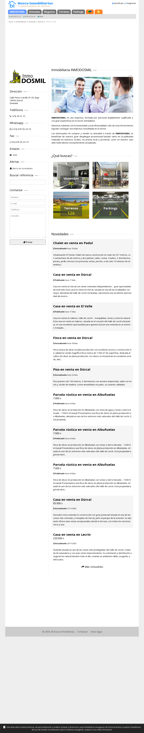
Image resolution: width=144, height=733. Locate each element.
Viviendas (34, 11)
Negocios (49, 11)
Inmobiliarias (21, 22)
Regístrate (131, 3)
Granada (32, 22)
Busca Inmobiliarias (35, 3)
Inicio (11, 22)
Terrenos (64, 11)
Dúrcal (40, 22)
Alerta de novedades (22, 168)
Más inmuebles (94, 566)
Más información (105, 729)
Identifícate (118, 3)
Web (41, 16)
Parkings (78, 11)
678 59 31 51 (16, 16)
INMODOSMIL (17, 11)
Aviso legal (96, 631)
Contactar (82, 631)
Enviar (27, 242)
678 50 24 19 (30, 16)
